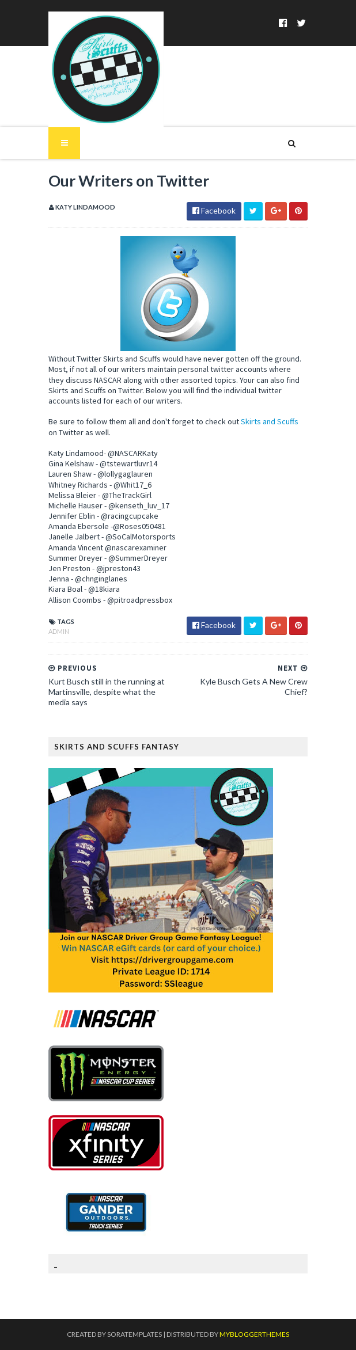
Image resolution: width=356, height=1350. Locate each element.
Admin (58, 631)
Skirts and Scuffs (269, 421)
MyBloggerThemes (254, 1334)
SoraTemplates (134, 1334)
